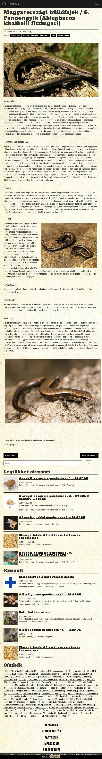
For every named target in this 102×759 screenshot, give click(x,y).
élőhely (26, 35)
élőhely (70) (9, 670)
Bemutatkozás (51, 731)
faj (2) (18, 698)
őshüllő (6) (45, 687)
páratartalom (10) (78, 679)
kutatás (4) (37, 690)
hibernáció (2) (39, 698)
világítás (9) (14, 682)
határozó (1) (78, 712)
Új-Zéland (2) (86, 698)
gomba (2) (27, 698)
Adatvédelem (51, 749)
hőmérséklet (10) (50, 679)
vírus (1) (59, 704)
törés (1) (89, 712)
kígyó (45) (91, 670)
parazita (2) (35, 701)
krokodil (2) (65, 696)
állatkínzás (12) (10, 679)
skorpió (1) (36, 715)
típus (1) (38, 710)
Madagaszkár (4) (23, 690)
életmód (34, 35)
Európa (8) (46, 682)
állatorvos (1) (11, 710)
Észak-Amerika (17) (81, 673)
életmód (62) (31, 670)
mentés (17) (21, 676)
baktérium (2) (10, 701)
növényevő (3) (69, 693)
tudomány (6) (24, 687)
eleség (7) (66, 682)
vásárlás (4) (48, 690)
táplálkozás (44, 35)
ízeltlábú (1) (71, 710)
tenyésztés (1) (41, 707)
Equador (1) (52, 712)
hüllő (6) (35, 687)
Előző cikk (10, 455)
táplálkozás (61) (45, 670)
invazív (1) (8, 712)
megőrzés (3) (48, 693)
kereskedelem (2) (80, 696)
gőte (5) (55, 687)
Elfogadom (55, 757)
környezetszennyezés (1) (14, 704)
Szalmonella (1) (65, 712)
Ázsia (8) (57, 682)
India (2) (61, 701)
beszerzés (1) (89, 704)
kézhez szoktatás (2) (17, 696)
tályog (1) (25, 715)
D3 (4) (83, 690)
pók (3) (58, 693)
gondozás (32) (10, 673)
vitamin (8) (36, 682)
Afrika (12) (86, 676)
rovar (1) (82, 710)
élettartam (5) (66, 687)
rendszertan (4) (15, 693)
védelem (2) (9, 698)
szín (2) (92, 696)
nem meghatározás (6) (77, 684)
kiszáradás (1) (10, 707)
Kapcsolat (51, 725)
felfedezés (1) (49, 710)
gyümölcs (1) (40, 712)
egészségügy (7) (11, 684)
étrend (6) (12, 687)
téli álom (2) (52, 698)
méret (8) (25, 682)
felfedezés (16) (35, 676)
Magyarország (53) (77, 670)
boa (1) (80, 701)
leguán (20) (56, 673)
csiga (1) (29, 712)
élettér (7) (77, 682)
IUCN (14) (47, 676)
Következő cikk (89, 455)
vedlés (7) (24, 684)
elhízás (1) (53, 707)
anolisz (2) (64, 698)
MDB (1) (45, 715)
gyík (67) (19, 670)
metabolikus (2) (49, 701)
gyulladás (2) (23, 701)
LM (31, 31)
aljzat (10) (64, 679)
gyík (53, 35)
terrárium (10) (35, 679)
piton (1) (65, 715)
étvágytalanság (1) (25, 707)
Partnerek (51, 737)
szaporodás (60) (60, 670)
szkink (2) (71, 701)
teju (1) (91, 710)
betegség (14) (59, 676)
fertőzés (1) (79, 707)
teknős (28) (23, 673)
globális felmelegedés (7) (41, 684)
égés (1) (16, 715)
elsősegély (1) (92, 707)
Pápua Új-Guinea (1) (73, 704)
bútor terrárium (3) (31, 693)
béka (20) (67, 673)
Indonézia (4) (72, 690)
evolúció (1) (55, 715)
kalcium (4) (60, 690)
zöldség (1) (19, 712)
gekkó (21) (45, 673)
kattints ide (46, 757)
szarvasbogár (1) (25, 710)
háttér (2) (74, 698)
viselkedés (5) (80, 687)
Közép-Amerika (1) (46, 704)
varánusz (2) (53, 696)
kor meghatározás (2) (37, 696)
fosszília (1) (31, 704)
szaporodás (16, 35)
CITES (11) (23, 679)
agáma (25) (34, 673)
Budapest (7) (60, 684)
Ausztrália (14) (73, 676)
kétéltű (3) (81, 693)
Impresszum (51, 743)
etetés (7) (87, 682)
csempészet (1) (66, 707)
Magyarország (63, 35)
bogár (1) (61, 710)
